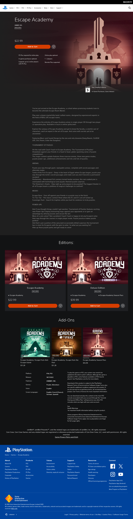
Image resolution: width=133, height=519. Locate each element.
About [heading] (7, 460)
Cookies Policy (107, 514)
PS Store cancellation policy (97, 466)
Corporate (8, 475)
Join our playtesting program (118, 486)
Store (51, 8)
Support (58, 8)
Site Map (98, 514)
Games (11, 8)
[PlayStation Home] (5, 8)
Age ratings (92, 469)
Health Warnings (72, 408)
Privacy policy (74, 514)
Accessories (37, 8)
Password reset (72, 475)
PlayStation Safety (73, 466)
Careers (7, 466)
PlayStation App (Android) (117, 483)
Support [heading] (70, 460)
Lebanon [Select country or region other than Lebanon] (11, 514)
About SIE (8, 464)
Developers (91, 475)
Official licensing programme (97, 481)
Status (69, 469)
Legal (66, 514)
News (45, 8)
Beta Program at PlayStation (118, 489)
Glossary (91, 478)
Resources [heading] (92, 460)
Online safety (51, 469)
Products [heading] (29, 460)
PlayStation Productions (12, 472)
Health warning (93, 472)
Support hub (71, 464)
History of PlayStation (12, 478)
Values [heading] (49, 460)
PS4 (23, 8)
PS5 (17, 8)
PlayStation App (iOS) (116, 480)
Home (7, 455)
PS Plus (29, 8)
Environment (51, 464)
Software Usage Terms (120, 514)
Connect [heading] (112, 460)
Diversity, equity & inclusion (55, 472)
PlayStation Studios (11, 469)
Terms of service (93, 464)
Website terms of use (87, 514)
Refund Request (72, 478)
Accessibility (50, 466)
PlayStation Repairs (73, 472)
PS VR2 (28, 469)
